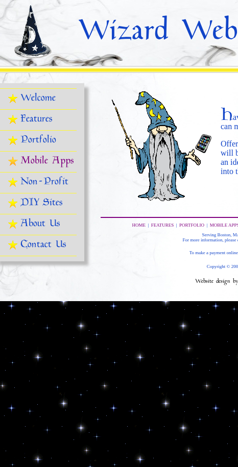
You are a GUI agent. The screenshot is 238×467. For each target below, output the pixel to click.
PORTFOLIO (191, 225)
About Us (40, 224)
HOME (139, 225)
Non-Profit (44, 182)
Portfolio (38, 140)
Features (36, 120)
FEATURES (162, 225)
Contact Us (43, 245)
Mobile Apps (47, 161)
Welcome (38, 99)
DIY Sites (41, 203)
